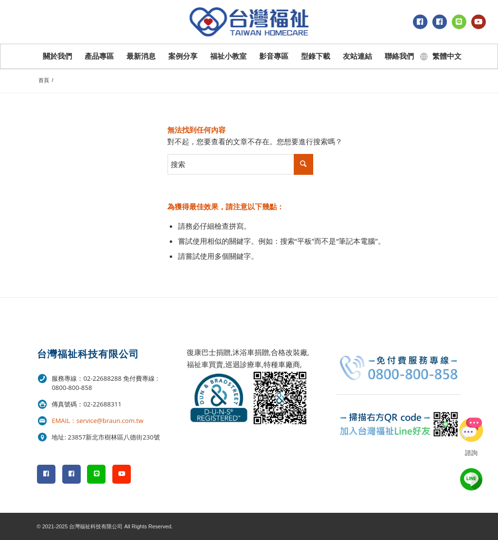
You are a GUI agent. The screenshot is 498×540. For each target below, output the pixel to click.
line (471, 479)
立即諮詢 (471, 430)
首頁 (43, 80)
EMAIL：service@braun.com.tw (97, 420)
